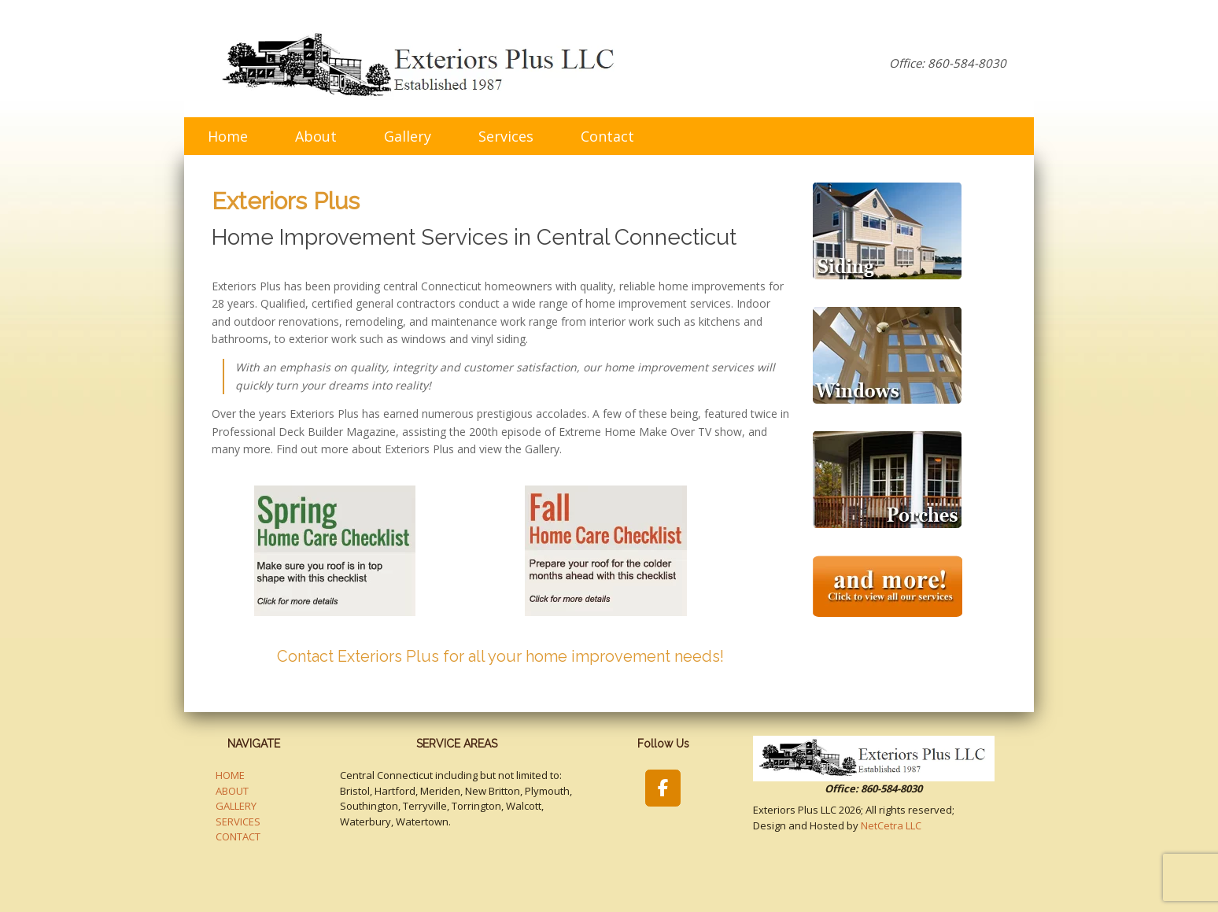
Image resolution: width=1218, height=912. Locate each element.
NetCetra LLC (891, 825)
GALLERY (236, 806)
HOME (230, 775)
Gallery (407, 136)
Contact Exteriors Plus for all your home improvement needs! (500, 656)
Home (228, 136)
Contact (607, 136)
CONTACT (238, 836)
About (316, 136)
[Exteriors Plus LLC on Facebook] (663, 788)
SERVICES (238, 821)
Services (505, 136)
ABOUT (232, 791)
